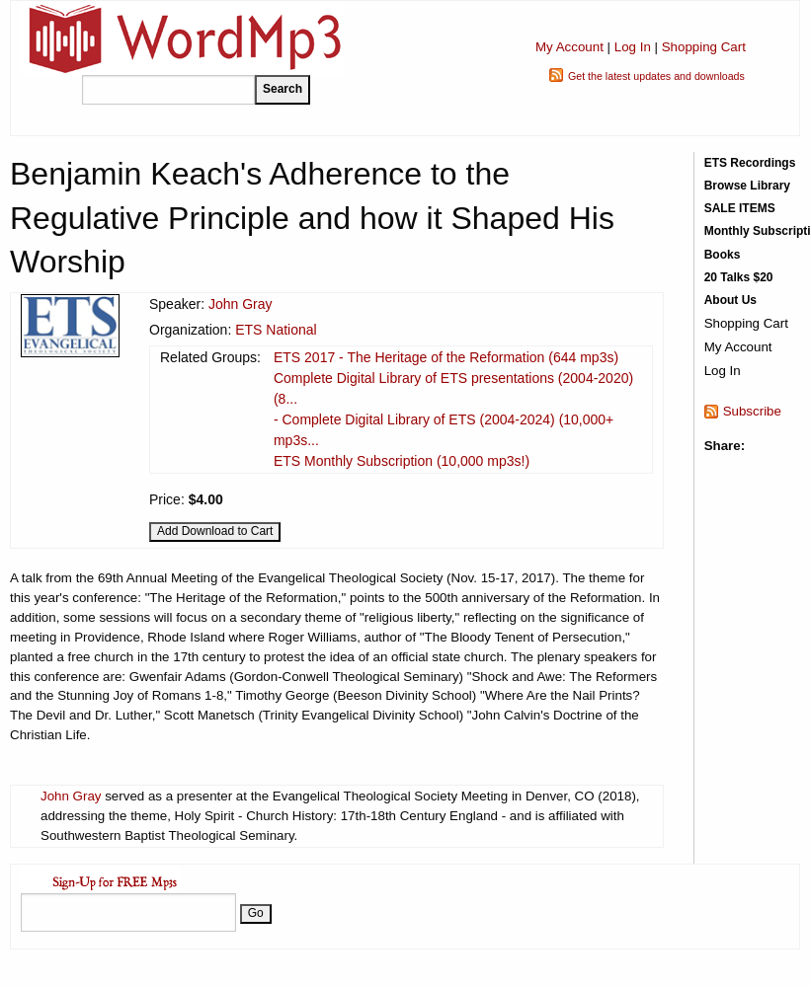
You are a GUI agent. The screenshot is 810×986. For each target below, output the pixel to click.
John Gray (240, 304)
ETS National (275, 330)
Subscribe (752, 411)
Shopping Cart (704, 46)
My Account (569, 46)
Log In (632, 46)
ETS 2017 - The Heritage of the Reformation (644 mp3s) (446, 357)
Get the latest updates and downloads (656, 76)
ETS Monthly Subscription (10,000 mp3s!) (401, 461)
